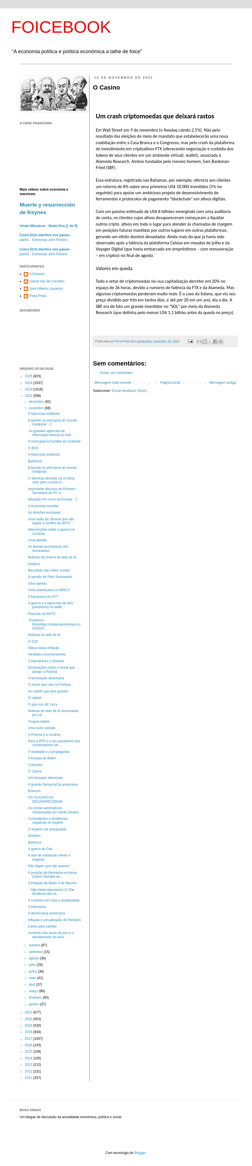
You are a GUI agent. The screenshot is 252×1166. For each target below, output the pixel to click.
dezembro (37, 402)
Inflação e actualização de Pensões (54, 920)
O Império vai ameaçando (47, 829)
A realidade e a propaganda (48, 752)
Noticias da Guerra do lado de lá (52, 557)
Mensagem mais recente (112, 383)
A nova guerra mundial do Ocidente (54, 441)
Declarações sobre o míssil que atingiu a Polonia (51, 669)
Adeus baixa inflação (43, 648)
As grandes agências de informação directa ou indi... (50, 433)
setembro (36, 952)
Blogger (140, 1153)
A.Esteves (37, 274)
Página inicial (170, 383)
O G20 (33, 641)
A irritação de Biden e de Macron (52, 883)
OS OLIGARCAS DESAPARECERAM (45, 799)
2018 (29, 1032)
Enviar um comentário (116, 373)
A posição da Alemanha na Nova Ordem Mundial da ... (52, 875)
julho (33, 965)
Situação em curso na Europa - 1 (52, 499)
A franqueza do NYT (43, 597)
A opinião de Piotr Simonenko (50, 577)
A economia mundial (43, 506)
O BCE (33, 448)
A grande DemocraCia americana (53, 784)
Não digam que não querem (49, 866)
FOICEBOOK (61, 27)
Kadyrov (34, 564)
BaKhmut (35, 461)
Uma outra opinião (41, 728)
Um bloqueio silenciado (45, 778)
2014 (29, 1058)
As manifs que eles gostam (48, 691)
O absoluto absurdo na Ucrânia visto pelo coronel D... (51, 480)
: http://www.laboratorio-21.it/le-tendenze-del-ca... (51, 892)
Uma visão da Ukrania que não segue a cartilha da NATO (51, 521)
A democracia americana (46, 913)
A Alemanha (37, 907)
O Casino (35, 771)
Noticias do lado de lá (44, 635)
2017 (29, 1039)
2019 (29, 1025)
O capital (34, 698)
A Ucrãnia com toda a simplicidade (54, 900)
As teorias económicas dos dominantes (48, 548)
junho (33, 971)
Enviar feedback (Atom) (129, 391)
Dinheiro (34, 836)
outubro (35, 945)
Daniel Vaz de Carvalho (46, 281)
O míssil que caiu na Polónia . (50, 685)
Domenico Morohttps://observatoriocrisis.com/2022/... (54, 624)
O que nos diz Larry (42, 704)
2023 (29, 389)
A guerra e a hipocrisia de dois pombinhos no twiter (50, 605)
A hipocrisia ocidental (44, 414)
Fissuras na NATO (41, 614)
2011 (29, 1078)
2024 (29, 383)
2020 (29, 1019)
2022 (29, 396)
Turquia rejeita (38, 722)
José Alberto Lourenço (46, 289)
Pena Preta (37, 296)
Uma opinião (37, 540)
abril (32, 985)
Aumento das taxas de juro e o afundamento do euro (51, 935)
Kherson (34, 791)
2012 (29, 1071)
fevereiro (36, 997)
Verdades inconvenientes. (47, 654)
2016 (29, 1045)
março (34, 991)
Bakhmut (34, 842)
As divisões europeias (44, 512)
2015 (29, 1051)
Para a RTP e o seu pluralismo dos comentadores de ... (54, 743)
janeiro (34, 1004)
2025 (29, 376)
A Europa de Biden (42, 758)
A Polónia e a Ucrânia (44, 735)
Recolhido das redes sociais (49, 570)
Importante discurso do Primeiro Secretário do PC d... (52, 491)
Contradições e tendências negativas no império (48, 821)
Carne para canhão (42, 926)
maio (33, 978)
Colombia (35, 765)
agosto (34, 958)
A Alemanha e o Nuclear (46, 661)
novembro (37, 408)
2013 (29, 1065)
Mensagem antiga (222, 383)
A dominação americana (46, 678)
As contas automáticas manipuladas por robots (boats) (53, 810)
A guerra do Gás (40, 849)
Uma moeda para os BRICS (49, 590)
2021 (29, 1012)
